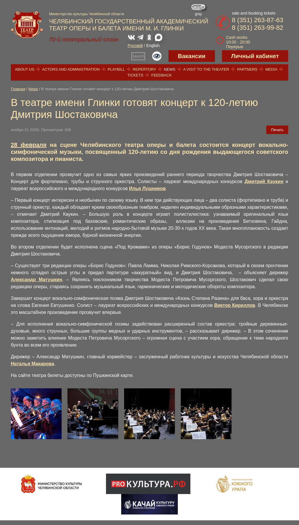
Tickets (135, 75)
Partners (247, 69)
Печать (277, 130)
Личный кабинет (255, 56)
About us (24, 69)
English (153, 45)
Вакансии (192, 56)
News (169, 69)
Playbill (116, 69)
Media (271, 69)
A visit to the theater (206, 69)
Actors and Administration (71, 69)
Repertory (144, 69)
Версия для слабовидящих (156, 56)
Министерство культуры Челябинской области (86, 14)
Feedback (161, 75)
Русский (135, 45)
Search (138, 56)
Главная (18, 89)
